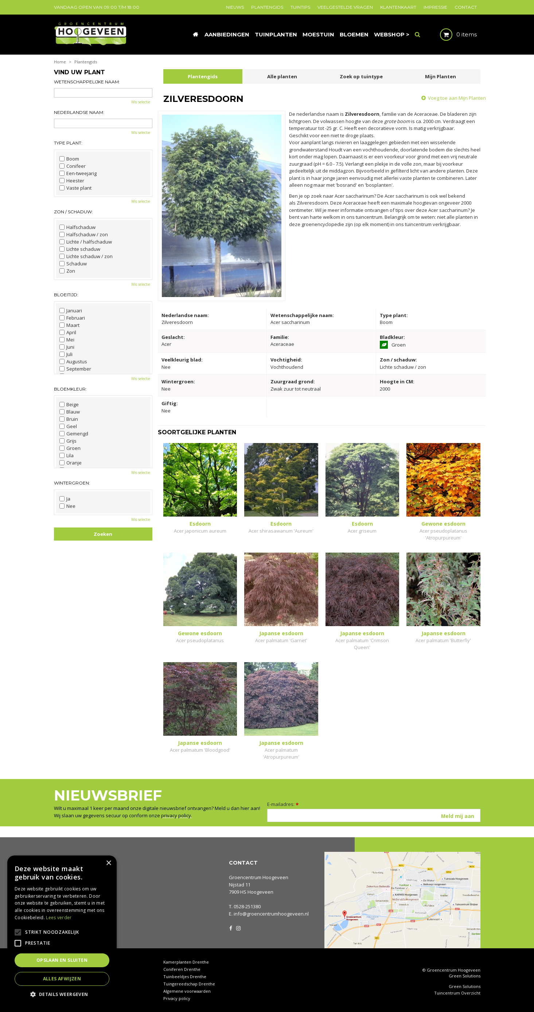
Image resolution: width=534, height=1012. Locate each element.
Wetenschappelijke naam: (87, 81)
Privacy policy (176, 998)
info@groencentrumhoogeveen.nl (271, 913)
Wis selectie (140, 101)
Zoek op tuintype (361, 76)
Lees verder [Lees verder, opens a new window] (58, 917)
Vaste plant (75, 187)
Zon (67, 270)
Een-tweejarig (78, 173)
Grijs (68, 440)
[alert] (62, 930)
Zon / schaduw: (73, 211)
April (67, 332)
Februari (72, 317)
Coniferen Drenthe (181, 969)
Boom (69, 158)
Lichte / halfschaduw (85, 241)
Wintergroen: (72, 483)
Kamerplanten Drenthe (186, 962)
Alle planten (282, 76)
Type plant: (68, 143)
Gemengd (73, 433)
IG (238, 927)
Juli (66, 354)
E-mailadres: (283, 804)
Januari (70, 310)
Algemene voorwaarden (187, 991)
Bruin (68, 419)
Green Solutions (464, 976)
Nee (67, 506)
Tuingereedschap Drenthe (189, 984)
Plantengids (203, 76)
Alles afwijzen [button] (62, 979)
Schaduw (73, 263)
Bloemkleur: (70, 389)
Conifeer (72, 166)
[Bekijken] (452, 34)
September (75, 368)
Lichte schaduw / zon (86, 256)
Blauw (69, 411)
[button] (62, 994)
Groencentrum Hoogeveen (258, 877)
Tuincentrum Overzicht (457, 993)
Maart (69, 325)
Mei (66, 339)
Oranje (70, 462)
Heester (71, 180)
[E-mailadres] (373, 815)
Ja (64, 498)
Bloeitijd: (66, 294)
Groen (70, 448)
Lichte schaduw (79, 249)
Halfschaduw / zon (83, 234)
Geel (68, 426)
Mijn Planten (440, 76)
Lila (66, 455)
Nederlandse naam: (79, 112)
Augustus (73, 361)
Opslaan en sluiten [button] (61, 960)
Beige (69, 404)
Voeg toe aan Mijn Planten (457, 98)
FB (231, 927)
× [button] (108, 863)
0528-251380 (247, 906)
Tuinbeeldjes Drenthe (184, 976)
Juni (66, 346)
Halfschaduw (77, 227)
